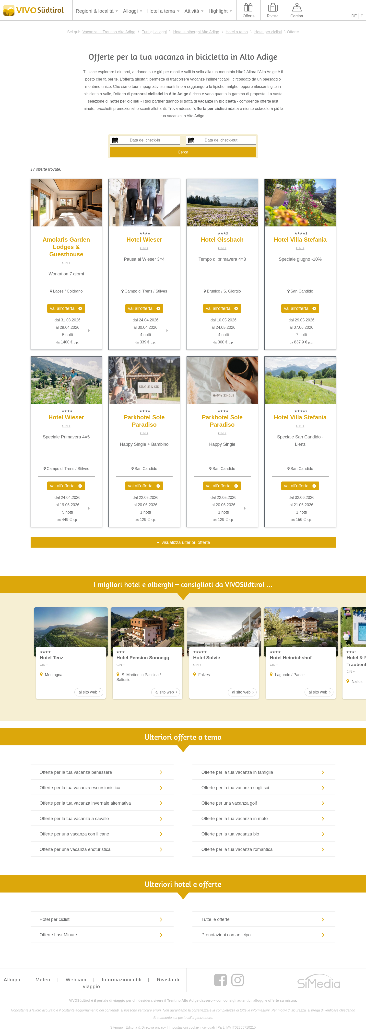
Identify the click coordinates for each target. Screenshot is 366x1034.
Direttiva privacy (154, 1028)
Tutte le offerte (264, 919)
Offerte (249, 16)
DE (354, 16)
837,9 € (301, 342)
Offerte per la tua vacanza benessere (102, 772)
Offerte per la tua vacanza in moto (264, 818)
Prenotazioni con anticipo (264, 935)
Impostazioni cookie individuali (192, 1028)
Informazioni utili (122, 980)
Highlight (218, 11)
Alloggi (130, 11)
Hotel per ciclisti (102, 919)
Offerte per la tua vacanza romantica (264, 849)
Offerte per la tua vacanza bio (264, 834)
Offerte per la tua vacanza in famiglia (264, 772)
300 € (223, 342)
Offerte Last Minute (102, 935)
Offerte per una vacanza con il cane (102, 834)
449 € (68, 519)
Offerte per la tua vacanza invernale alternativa (102, 803)
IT (361, 16)
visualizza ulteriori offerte (186, 542)
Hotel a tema (161, 11)
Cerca (183, 152)
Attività (191, 11)
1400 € (67, 342)
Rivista (273, 16)
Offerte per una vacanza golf (264, 803)
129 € (145, 519)
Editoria (131, 1028)
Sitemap (116, 1028)
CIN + (66, 263)
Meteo (42, 980)
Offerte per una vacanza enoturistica (102, 849)
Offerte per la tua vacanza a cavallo (102, 818)
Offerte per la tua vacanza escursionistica (102, 788)
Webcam (76, 980)
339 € (145, 342)
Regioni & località (95, 11)
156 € (301, 519)
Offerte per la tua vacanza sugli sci (264, 788)
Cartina (296, 16)
